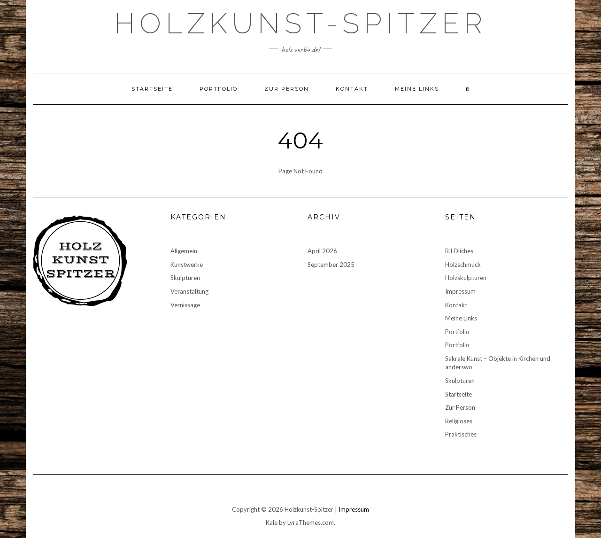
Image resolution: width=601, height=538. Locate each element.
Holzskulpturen (465, 277)
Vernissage (185, 305)
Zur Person (286, 89)
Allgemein (183, 251)
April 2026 (322, 251)
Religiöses (458, 421)
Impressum (460, 291)
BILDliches (459, 251)
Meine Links (417, 89)
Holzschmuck (463, 264)
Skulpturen (185, 277)
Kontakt (352, 89)
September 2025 (331, 264)
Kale (271, 522)
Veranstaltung (189, 291)
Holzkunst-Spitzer (300, 23)
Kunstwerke (186, 264)
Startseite (152, 89)
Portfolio (219, 89)
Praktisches (461, 434)
